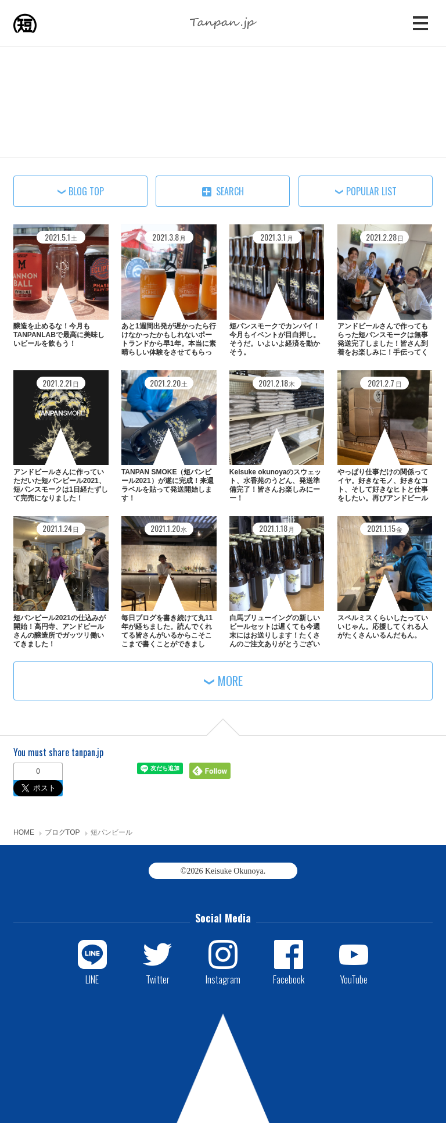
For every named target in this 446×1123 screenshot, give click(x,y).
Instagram (223, 978)
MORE (230, 680)
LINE (92, 978)
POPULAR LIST (371, 191)
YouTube (354, 978)
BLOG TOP (86, 191)
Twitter (158, 978)
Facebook (288, 978)
